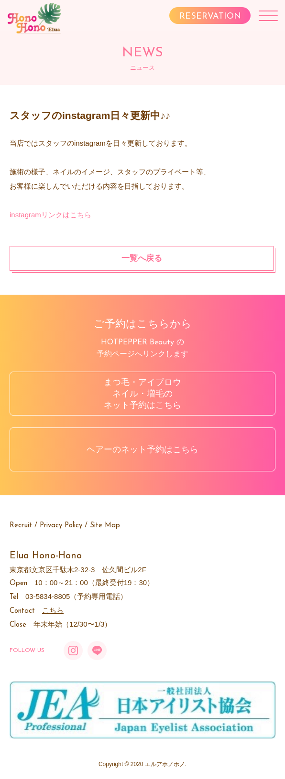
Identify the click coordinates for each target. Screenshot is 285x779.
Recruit (21, 525)
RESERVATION (210, 16)
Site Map (105, 525)
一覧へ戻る (141, 258)
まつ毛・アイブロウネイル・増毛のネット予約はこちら (142, 393)
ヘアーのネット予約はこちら (142, 449)
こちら (53, 610)
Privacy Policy (61, 525)
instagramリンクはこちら (50, 215)
